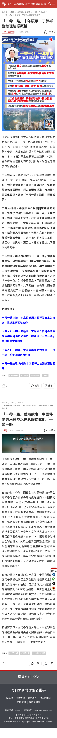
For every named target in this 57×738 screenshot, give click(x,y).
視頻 (33, 4)
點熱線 (9, 708)
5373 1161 (18, 721)
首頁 (9, 4)
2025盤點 (19, 4)
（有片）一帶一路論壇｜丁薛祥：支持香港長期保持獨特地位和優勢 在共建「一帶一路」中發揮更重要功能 (28, 336)
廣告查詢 (20, 708)
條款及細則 (34, 712)
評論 (38, 4)
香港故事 (26, 664)
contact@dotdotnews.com (43, 721)
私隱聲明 (21, 712)
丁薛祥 (25, 376)
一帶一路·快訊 (8, 32)
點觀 (43, 4)
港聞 (4, 430)
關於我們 (32, 708)
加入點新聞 (45, 708)
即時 (27, 4)
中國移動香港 (39, 664)
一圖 (46, 376)
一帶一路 (14, 376)
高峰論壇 (36, 376)
